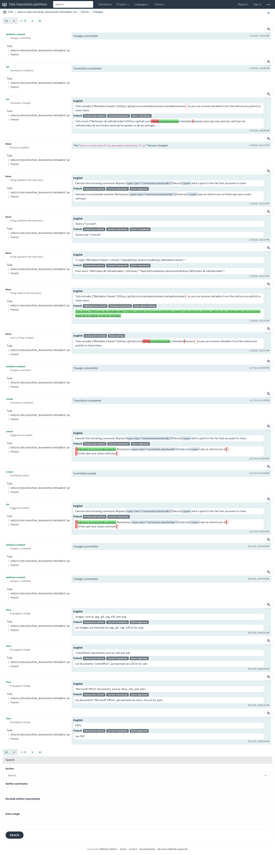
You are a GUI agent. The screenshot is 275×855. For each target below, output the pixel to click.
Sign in (257, 4)
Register (243, 4)
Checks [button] (159, 4)
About (123, 849)
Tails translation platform (24, 4)
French (85, 12)
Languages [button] (140, 4)
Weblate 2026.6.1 (109, 849)
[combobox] (73, 4)
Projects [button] (122, 4)
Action (10, 768)
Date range (13, 814)
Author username (17, 783)
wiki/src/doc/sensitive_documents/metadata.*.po (47, 12)
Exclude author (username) (23, 799)
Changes (98, 12)
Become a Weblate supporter (173, 849)
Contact (133, 849)
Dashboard (104, 4)
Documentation (147, 849)
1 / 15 (23, 20)
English (78, 101)
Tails (11, 12)
